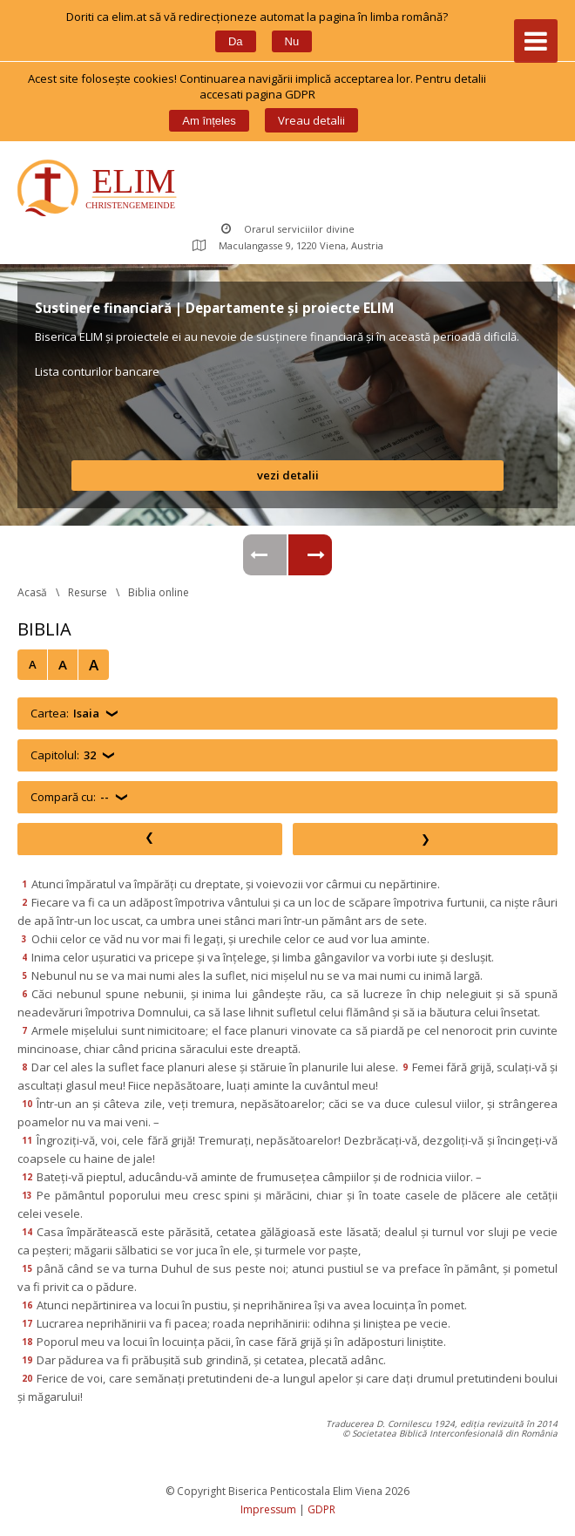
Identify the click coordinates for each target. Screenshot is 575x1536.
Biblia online (158, 592)
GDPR (321, 1509)
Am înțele (208, 120)
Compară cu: (69, 797)
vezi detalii (288, 475)
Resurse (87, 592)
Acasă (32, 592)
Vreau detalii (311, 120)
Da (235, 41)
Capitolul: (63, 755)
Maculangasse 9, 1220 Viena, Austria (288, 245)
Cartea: (64, 713)
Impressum (268, 1509)
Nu (292, 41)
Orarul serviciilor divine (288, 228)
